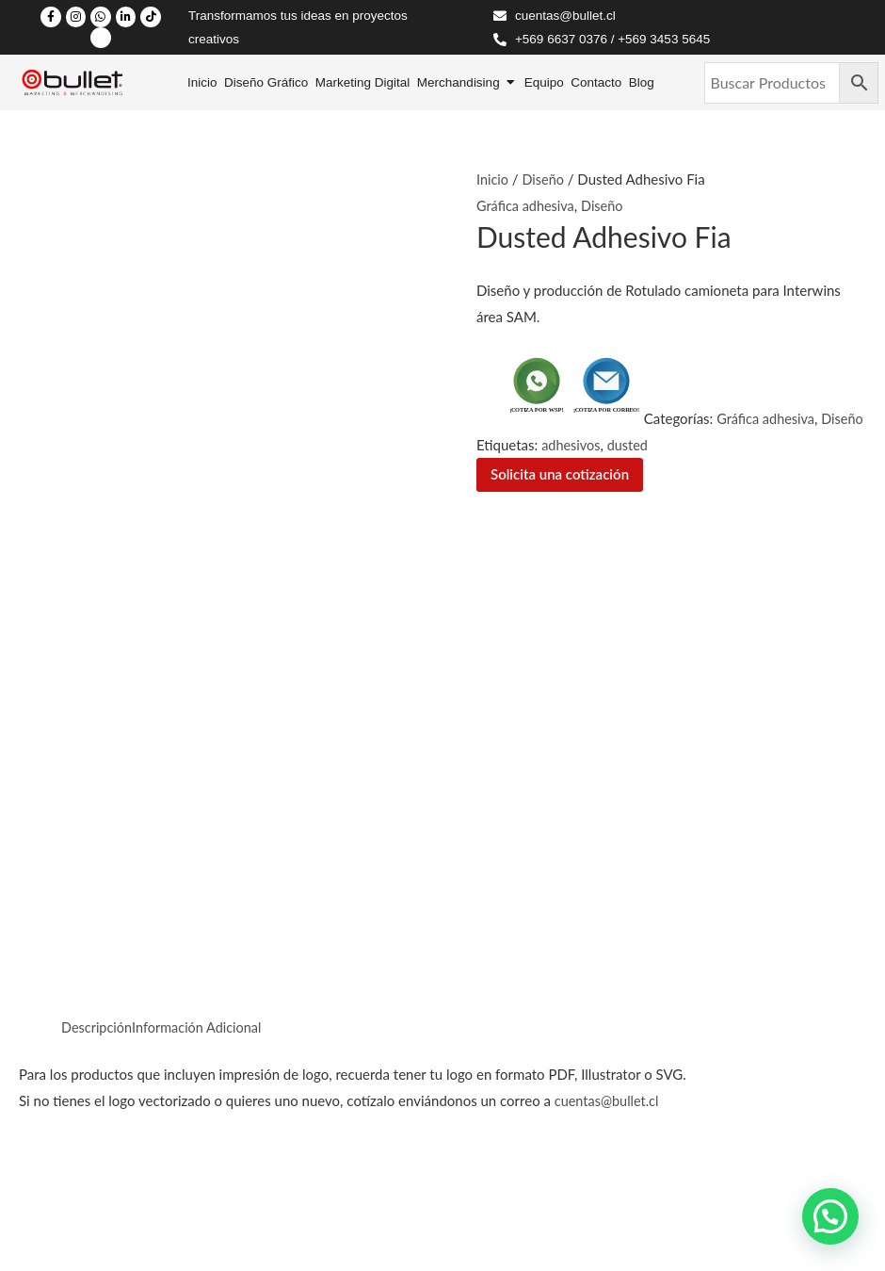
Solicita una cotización (560, 473)
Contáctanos (445, 904)
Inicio (492, 179)
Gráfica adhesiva (527, 205)
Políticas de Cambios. (80, 1213)
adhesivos (619, 444)
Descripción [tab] (98, 522)
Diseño (545, 179)
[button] (830, 1216)
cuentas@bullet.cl (609, 597)
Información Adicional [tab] (202, 522)
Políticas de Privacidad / (89, 1187)
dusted (677, 444)
